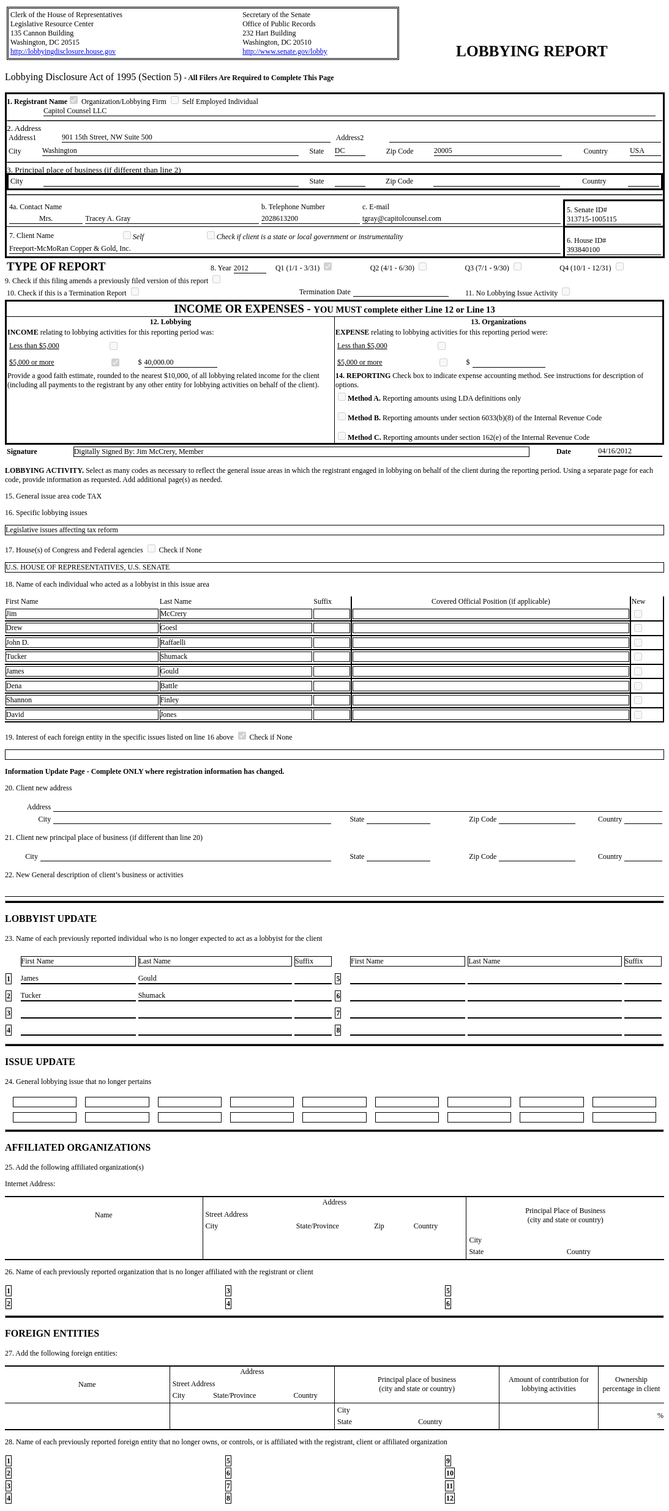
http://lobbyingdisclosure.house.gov (63, 51)
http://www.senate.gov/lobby (284, 51)
